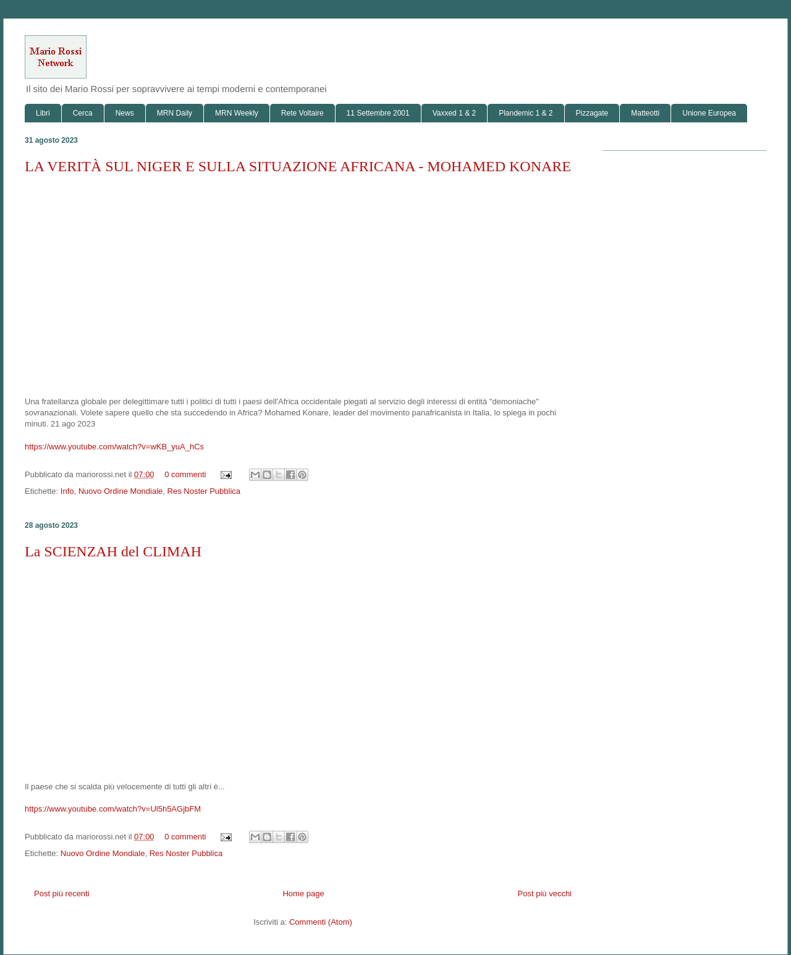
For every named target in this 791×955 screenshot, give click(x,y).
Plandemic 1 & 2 (525, 113)
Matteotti (645, 113)
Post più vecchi (545, 893)
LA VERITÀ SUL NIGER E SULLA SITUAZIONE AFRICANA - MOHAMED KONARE (298, 166)
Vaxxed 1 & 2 (454, 113)
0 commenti (185, 474)
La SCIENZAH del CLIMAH (113, 551)
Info (67, 491)
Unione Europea (709, 113)
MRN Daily (174, 113)
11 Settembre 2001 (378, 113)
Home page (303, 893)
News (125, 113)
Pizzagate (592, 113)
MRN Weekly (236, 113)
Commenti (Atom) (320, 922)
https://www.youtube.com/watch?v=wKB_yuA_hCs (114, 446)
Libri (43, 113)
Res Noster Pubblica (204, 491)
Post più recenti (62, 893)
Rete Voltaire (302, 113)
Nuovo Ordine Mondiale (120, 491)
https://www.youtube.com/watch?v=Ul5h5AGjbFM (113, 808)
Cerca (83, 113)
